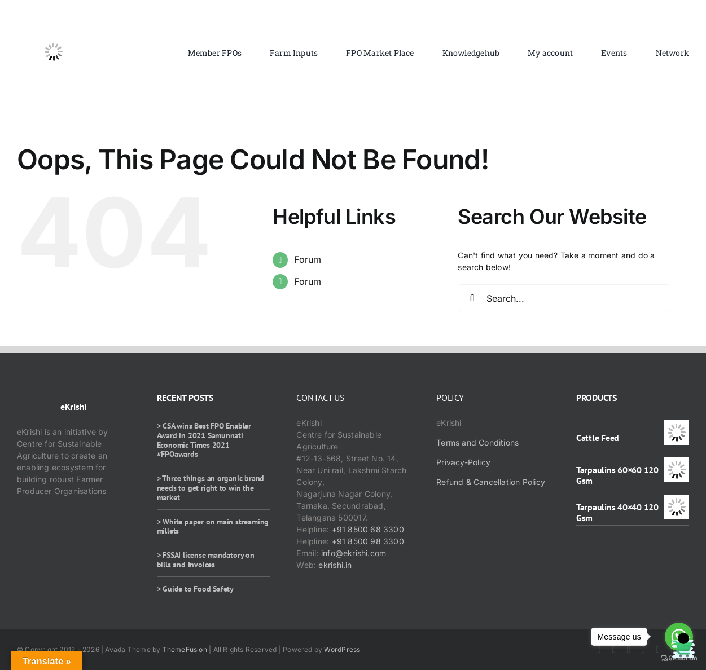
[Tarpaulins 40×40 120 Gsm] (676, 500)
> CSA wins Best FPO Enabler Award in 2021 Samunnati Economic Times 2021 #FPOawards (204, 440)
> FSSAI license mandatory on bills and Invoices (206, 560)
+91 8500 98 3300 (368, 541)
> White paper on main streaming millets (213, 526)
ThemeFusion (185, 649)
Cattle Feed (597, 437)
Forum (307, 259)
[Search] (472, 298)
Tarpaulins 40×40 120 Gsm (617, 512)
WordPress (342, 649)
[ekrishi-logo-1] (53, 19)
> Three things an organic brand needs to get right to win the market (211, 488)
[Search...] (564, 298)
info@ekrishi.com (353, 553)
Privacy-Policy (463, 462)
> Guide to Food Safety (195, 589)
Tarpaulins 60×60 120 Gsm (617, 475)
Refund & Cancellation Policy (490, 482)
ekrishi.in (335, 565)
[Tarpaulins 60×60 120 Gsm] (676, 463)
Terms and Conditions (477, 442)
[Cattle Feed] (676, 426)
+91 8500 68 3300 (368, 529)
